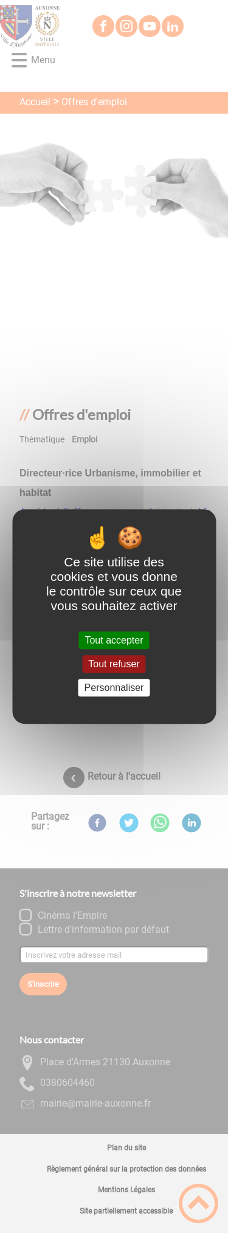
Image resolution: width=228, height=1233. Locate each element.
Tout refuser (113, 664)
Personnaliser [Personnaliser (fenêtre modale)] (114, 687)
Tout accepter (114, 640)
